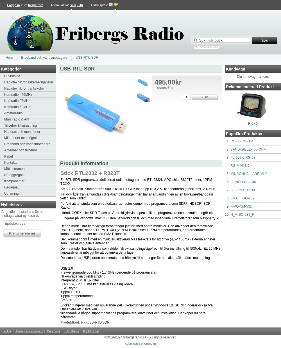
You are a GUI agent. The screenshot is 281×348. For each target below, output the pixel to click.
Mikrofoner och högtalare (23, 138)
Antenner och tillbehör (20, 150)
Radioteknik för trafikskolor (24, 88)
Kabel (8, 156)
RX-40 (253, 124)
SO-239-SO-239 (242, 190)
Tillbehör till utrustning (20, 126)
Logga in (13, 5)
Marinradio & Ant (16, 119)
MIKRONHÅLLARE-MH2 (249, 174)
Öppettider (53, 331)
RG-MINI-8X (239, 166)
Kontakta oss (91, 331)
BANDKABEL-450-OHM (248, 149)
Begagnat (11, 187)
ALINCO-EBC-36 (243, 182)
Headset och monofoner (22, 132)
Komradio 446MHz (18, 95)
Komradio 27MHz (17, 101)
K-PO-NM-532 (241, 206)
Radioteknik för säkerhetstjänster (28, 82)
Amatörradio (13, 113)
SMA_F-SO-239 (242, 198)
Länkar (7, 331)
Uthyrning (11, 193)
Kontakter (11, 163)
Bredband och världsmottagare (44, 58)
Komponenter (14, 181)
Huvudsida (12, 76)
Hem (9, 58)
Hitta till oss (71, 331)
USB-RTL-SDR (87, 58)
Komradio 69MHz (17, 107)
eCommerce (132, 343)
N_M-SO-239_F (242, 215)
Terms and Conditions (29, 331)
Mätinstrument (15, 169)
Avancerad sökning (207, 47)
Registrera (35, 5)
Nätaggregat (13, 175)
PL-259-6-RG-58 (242, 158)
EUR (80, 5)
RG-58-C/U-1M (241, 141)
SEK (73, 5)
